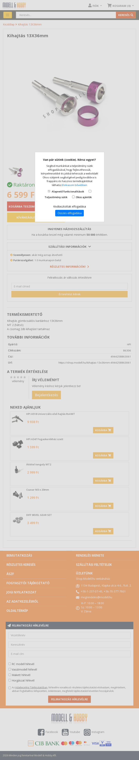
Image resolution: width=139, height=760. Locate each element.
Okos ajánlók (84, 197)
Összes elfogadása (70, 213)
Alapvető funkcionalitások (68, 191)
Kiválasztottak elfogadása (69, 206)
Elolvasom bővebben (74, 185)
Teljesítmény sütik (56, 197)
